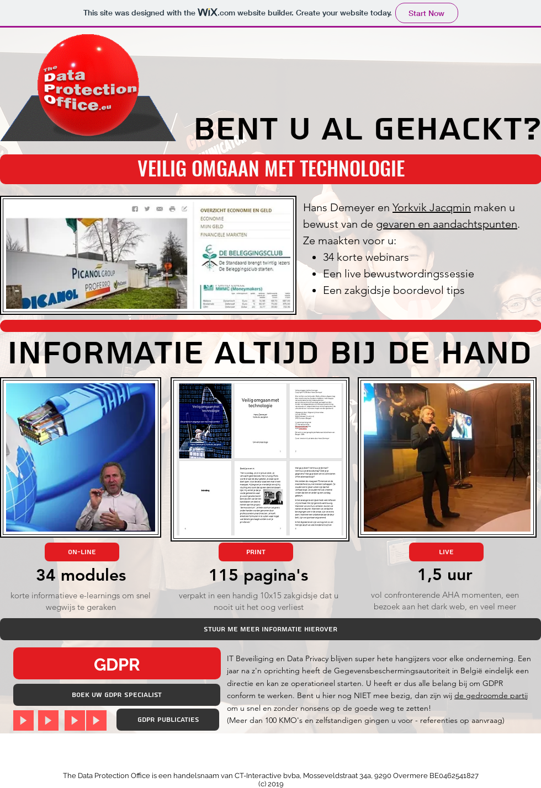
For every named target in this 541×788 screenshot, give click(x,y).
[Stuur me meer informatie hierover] (270, 629)
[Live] (446, 552)
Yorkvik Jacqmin (432, 207)
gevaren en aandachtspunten (446, 223)
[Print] (256, 552)
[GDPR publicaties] (167, 720)
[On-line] (82, 552)
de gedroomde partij (491, 695)
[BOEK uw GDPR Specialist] (116, 695)
